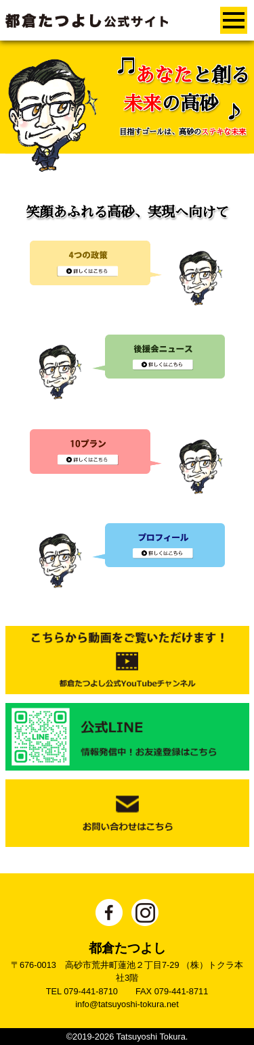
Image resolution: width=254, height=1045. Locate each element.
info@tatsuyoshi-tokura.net (126, 1004)
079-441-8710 (91, 991)
